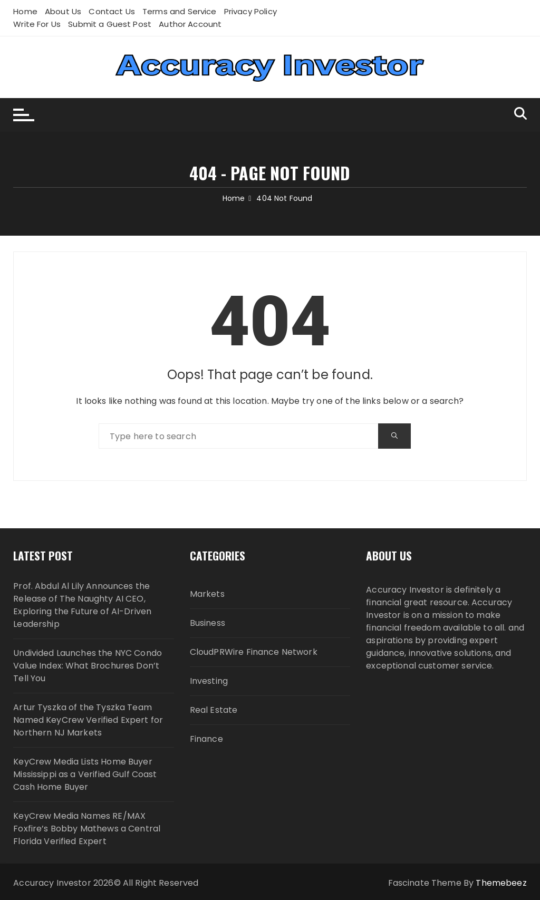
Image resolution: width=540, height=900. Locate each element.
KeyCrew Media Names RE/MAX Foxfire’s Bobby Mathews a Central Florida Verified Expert (86, 828)
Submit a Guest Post (109, 24)
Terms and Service (179, 11)
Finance (206, 739)
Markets (207, 594)
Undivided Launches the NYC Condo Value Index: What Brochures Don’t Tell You (87, 665)
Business (207, 623)
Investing (209, 681)
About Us (63, 11)
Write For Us (37, 24)
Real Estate (214, 710)
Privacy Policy (250, 11)
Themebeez (501, 883)
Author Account (190, 24)
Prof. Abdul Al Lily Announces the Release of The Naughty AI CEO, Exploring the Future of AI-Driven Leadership (82, 605)
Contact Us (112, 11)
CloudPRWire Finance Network (253, 652)
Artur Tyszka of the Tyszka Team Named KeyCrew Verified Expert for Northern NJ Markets (88, 720)
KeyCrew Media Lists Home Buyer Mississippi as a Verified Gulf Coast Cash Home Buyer (85, 774)
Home (25, 11)
